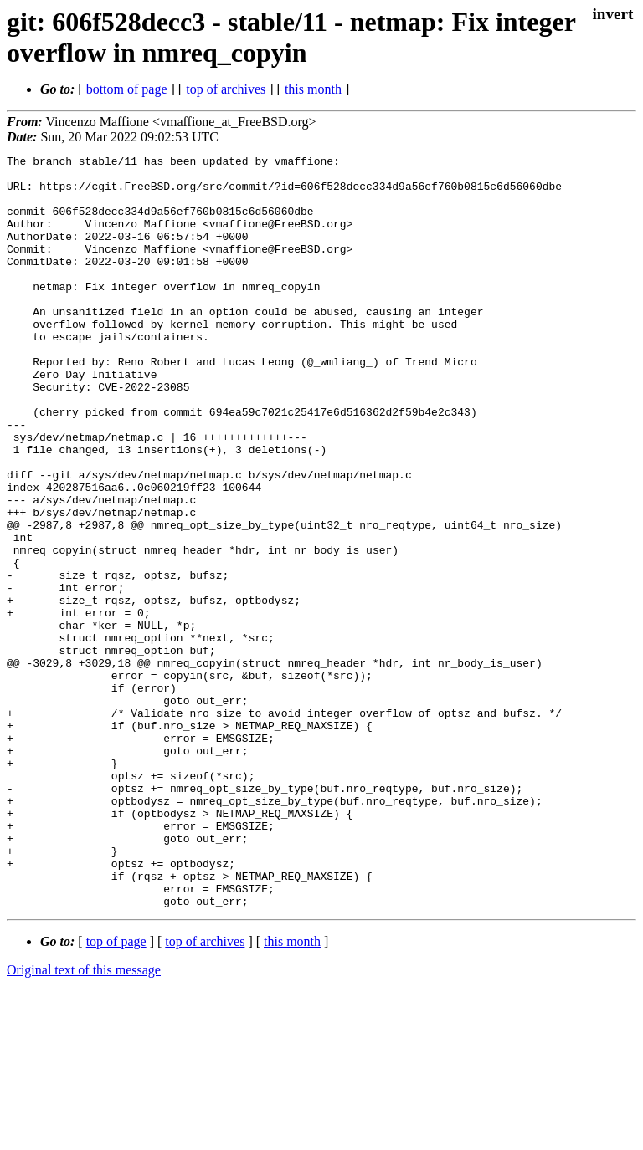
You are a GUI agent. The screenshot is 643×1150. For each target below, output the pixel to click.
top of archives (225, 89)
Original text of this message (84, 1120)
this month (313, 89)
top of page (116, 1092)
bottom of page (126, 89)
